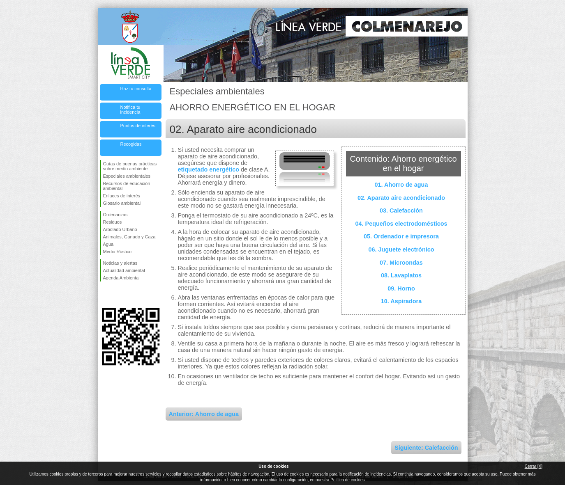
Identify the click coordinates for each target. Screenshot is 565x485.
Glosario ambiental (122, 203)
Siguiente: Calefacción (426, 447)
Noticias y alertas (120, 263)
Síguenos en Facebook (105, 295)
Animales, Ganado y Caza (129, 236)
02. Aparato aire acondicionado (401, 197)
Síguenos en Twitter (118, 295)
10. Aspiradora (401, 301)
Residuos (112, 222)
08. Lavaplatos (401, 275)
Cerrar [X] (533, 466)
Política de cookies (347, 480)
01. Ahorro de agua (401, 184)
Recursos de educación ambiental (126, 186)
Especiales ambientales (127, 176)
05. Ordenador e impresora (401, 236)
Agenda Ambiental (121, 277)
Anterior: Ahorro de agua (204, 414)
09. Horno (401, 288)
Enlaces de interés (122, 195)
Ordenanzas (115, 214)
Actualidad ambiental (124, 270)
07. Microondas (401, 262)
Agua (108, 244)
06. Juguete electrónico (401, 249)
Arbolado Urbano (120, 229)
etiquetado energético (209, 169)
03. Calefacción (401, 210)
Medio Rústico (117, 251)
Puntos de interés (138, 125)
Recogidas (131, 144)
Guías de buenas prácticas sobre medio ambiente (130, 166)
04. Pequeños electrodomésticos (401, 223)
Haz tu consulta (136, 88)
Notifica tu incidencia (130, 109)
